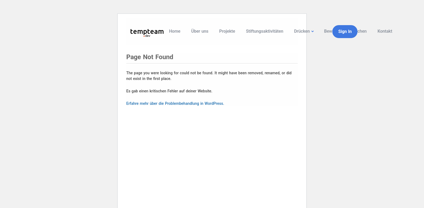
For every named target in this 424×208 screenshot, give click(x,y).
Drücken (302, 31)
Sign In (345, 31)
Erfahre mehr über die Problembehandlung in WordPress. (175, 103)
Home (174, 31)
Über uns (199, 31)
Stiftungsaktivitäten (264, 31)
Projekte (227, 31)
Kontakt (384, 31)
